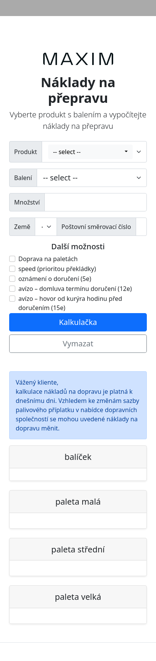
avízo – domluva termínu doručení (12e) (75, 288)
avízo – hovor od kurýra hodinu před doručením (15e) (70, 303)
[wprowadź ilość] (95, 202)
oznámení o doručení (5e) (54, 278)
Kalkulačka (78, 322)
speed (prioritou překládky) (57, 269)
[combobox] (90, 152)
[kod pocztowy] (141, 227)
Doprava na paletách (48, 259)
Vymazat (78, 343)
